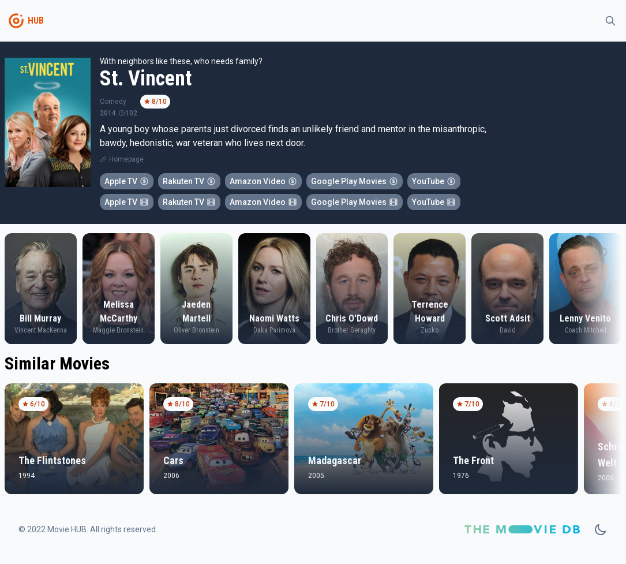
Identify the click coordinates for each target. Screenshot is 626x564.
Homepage (126, 159)
